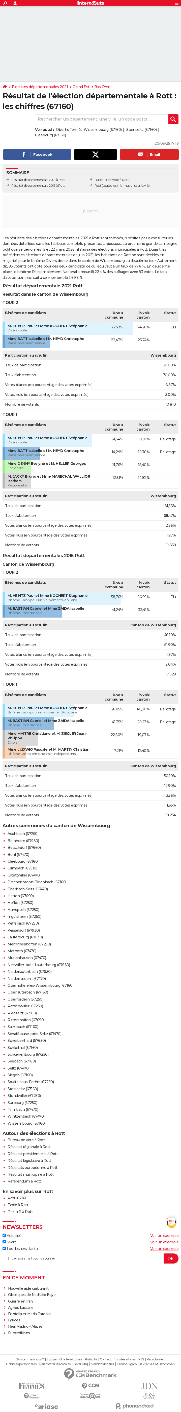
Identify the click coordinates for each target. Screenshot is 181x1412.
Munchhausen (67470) (27, 958)
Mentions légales (102, 1364)
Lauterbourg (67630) (25, 937)
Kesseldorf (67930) (24, 930)
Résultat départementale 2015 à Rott (38, 185)
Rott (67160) (18, 1198)
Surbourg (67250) (22, 1102)
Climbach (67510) (22, 868)
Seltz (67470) (18, 1068)
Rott (98, 185)
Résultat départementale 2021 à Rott (38, 180)
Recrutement (156, 1359)
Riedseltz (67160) (22, 1013)
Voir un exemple (164, 1235)
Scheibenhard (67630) (27, 1040)
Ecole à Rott (18, 1205)
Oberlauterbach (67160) (28, 992)
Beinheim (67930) (23, 840)
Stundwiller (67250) (24, 1095)
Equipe (51, 1359)
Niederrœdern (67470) (27, 978)
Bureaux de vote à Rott (112, 180)
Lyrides (14, 1320)
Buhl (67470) (18, 854)
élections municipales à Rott (122, 249)
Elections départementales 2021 (40, 87)
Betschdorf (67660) (24, 847)
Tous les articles (125, 1359)
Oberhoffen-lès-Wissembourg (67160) (89, 129)
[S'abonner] (90, 1258)
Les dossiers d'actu (20, 1248)
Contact (105, 1359)
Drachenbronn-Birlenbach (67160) (37, 882)
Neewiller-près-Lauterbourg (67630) (39, 965)
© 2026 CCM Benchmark (157, 1364)
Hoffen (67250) (20, 902)
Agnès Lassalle (21, 1307)
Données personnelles (21, 1364)
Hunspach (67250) (23, 909)
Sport (9, 1242)
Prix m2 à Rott (20, 1211)
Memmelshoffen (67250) (29, 944)
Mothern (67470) (22, 951)
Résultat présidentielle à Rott (33, 1154)
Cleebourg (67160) (50, 135)
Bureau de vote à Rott (26, 1140)
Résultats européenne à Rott (32, 1167)
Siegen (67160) (20, 1075)
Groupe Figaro (127, 1364)
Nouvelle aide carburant (28, 1288)
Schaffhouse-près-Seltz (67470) (34, 1034)
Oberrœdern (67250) (25, 999)
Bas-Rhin (102, 87)
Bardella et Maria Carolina (29, 1314)
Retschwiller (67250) (25, 1006)
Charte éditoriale (70, 1359)
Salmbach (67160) (23, 1026)
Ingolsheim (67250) (24, 916)
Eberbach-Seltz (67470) (28, 889)
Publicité (91, 1359)
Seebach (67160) (22, 1061)
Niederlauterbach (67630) (29, 971)
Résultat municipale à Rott (30, 1174)
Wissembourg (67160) (27, 1123)
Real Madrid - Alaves (25, 1326)
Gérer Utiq (80, 1364)
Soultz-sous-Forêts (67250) (31, 1082)
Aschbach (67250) (23, 833)
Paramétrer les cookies (55, 1364)
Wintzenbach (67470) (26, 1116)
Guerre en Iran (20, 1301)
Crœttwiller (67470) (24, 875)
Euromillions (19, 1333)
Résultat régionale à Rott (29, 1146)
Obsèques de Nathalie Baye (32, 1294)
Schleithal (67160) (23, 1047)
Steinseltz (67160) (141, 129)
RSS (141, 1359)
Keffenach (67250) (23, 923)
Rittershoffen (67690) (26, 1020)
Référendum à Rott (24, 1181)
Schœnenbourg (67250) (28, 1054)
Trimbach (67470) (23, 1109)
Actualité (12, 1235)
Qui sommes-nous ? (29, 1359)
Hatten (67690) (21, 896)
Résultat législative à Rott (29, 1160)
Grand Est (81, 87)
